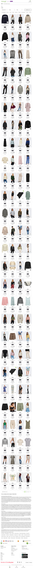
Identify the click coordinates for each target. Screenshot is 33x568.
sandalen (12, 509)
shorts (21, 499)
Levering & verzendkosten (25, 549)
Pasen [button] (27, 12)
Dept (9, 536)
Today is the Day (3, 536)
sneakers (13, 506)
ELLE (14, 536)
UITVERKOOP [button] (4, 12)
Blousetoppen (23, 536)
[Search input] (17, 3)
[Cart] (7, 22)
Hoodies (9, 537)
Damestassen (27, 536)
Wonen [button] (30, 12)
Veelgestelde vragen (24, 548)
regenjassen (24, 513)
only (4, 529)
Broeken (20, 534)
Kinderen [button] (16, 12)
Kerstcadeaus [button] (23, 12)
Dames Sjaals (5, 537)
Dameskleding (7, 533)
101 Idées (7, 534)
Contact (23, 547)
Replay (22, 534)
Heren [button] (10, 12)
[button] (4, 10)
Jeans (2, 537)
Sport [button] (13, 12)
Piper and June (17, 533)
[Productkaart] (5, 22)
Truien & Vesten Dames (22, 533)
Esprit (10, 533)
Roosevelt (27, 533)
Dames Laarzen (13, 537)
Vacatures (2, 548)
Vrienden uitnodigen (3, 547)
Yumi (20, 536)
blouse (25, 498)
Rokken (22, 537)
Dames (13, 533)
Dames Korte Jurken (27, 534)
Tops (11, 536)
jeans (9, 498)
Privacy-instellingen (13, 550)
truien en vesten (9, 499)
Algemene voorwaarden (14, 549)
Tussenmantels (3, 534)
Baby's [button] (19, 12)
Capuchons (17, 536)
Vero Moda (2, 533)
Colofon (12, 547)
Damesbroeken (12, 534)
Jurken (7, 536)
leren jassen (21, 513)
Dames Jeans (25, 537)
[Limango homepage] (3, 1)
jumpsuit (23, 515)
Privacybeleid (13, 548)
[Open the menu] (2, 4)
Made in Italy (16, 534)
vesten (2, 514)
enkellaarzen (16, 509)
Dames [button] (8, 12)
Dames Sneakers (18, 537)
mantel (29, 513)
